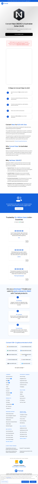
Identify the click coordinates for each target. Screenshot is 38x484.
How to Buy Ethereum (10, 433)
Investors (8, 388)
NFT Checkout (8, 406)
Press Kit (7, 390)
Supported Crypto (23, 380)
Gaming (21, 392)
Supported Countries (24, 382)
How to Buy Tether (9, 435)
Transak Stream (10, 404)
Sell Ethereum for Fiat (24, 430)
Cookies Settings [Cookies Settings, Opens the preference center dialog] (4, 481)
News (8, 382)
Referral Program (9, 425)
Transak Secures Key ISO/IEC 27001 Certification (26, 452)
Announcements (9, 376)
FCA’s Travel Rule (23, 420)
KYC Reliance (22, 400)
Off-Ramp (8, 402)
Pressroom (9, 378)
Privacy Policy (22, 418)
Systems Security (23, 384)
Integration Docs (23, 378)
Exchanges (22, 396)
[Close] (36, 476)
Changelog (22, 386)
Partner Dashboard (9, 417)
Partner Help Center (9, 413)
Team (7, 386)
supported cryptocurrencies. (22, 44)
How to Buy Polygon (9, 439)
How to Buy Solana (9, 437)
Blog (7, 380)
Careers (7, 384)
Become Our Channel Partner (11, 421)
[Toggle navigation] (36, 3)
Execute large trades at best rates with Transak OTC (19, 0)
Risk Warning (22, 422)
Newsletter (9, 392)
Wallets (21, 394)
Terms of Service (23, 416)
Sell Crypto (23, 426)
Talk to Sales (8, 423)
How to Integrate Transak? (11, 415)
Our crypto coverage (19, 367)
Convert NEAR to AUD (19, 34)
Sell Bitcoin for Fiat (23, 428)
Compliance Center (23, 414)
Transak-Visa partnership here (20, 141)
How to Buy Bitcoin (9, 431)
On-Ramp (8, 400)
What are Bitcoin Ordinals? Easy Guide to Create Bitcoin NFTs (11, 452)
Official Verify (8, 419)
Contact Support (19, 208)
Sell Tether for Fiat (23, 432)
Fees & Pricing (22, 376)
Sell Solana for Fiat (23, 434)
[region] (19, 479)
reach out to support (20, 43)
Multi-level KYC (22, 398)
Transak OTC (8, 408)
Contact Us (8, 394)
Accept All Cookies (25, 481)
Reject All (33, 481)
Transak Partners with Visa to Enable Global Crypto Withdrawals (12, 449)
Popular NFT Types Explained (25, 448)
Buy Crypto (9, 429)
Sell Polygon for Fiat (23, 436)
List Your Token (23, 402)
